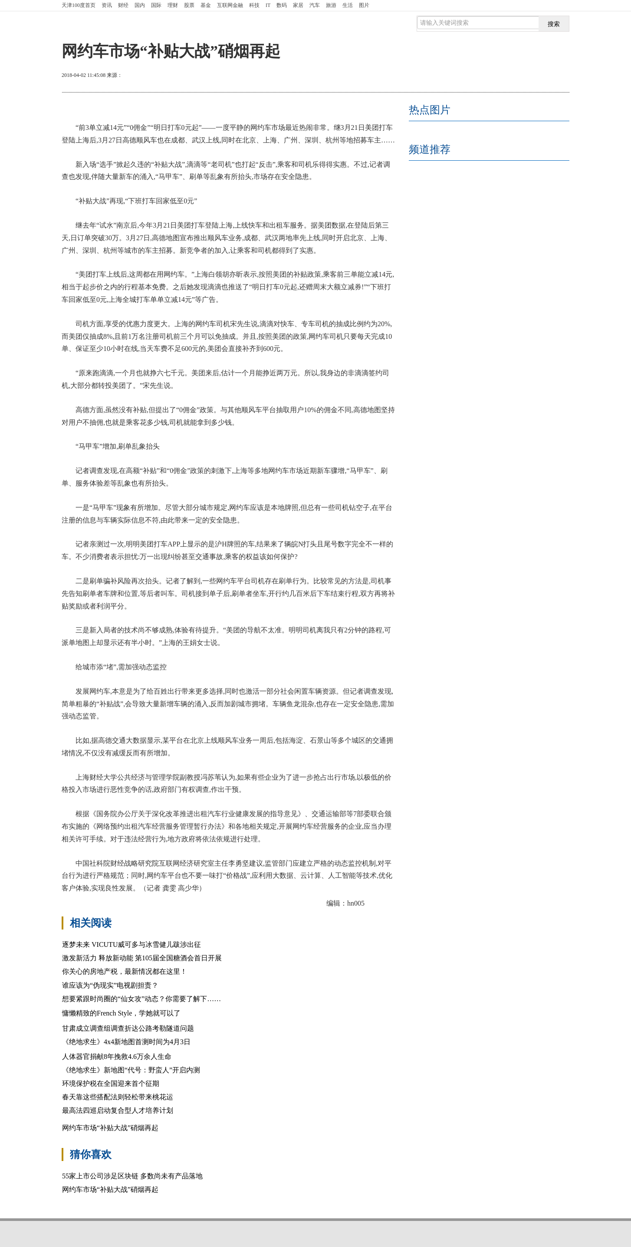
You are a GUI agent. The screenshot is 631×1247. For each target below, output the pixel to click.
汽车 (314, 5)
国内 (140, 5)
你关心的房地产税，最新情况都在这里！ (124, 971)
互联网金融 (230, 5)
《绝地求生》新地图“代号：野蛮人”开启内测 (131, 1070)
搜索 (554, 23)
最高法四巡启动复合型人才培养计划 (117, 1110)
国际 (156, 5)
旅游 (331, 5)
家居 (298, 5)
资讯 (107, 5)
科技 (254, 5)
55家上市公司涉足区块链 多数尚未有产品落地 (132, 1176)
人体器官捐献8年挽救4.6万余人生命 (116, 1056)
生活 (347, 5)
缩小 (547, 76)
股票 (189, 5)
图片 (364, 5)
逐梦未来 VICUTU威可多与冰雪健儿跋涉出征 (131, 944)
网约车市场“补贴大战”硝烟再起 (110, 1127)
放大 (516, 76)
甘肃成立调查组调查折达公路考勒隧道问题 (128, 1028)
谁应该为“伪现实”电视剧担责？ (110, 985)
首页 (78, 5)
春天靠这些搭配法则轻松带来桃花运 (117, 1097)
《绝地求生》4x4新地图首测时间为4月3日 (126, 1041)
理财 (173, 5)
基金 (205, 5)
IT (268, 5)
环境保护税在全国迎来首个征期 (110, 1083)
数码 (281, 5)
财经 (123, 5)
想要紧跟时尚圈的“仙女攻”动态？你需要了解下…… (141, 998)
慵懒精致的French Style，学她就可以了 (121, 1013)
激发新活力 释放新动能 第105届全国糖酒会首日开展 (142, 958)
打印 (485, 76)
